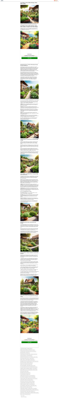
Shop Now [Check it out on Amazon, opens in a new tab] (29, 342)
